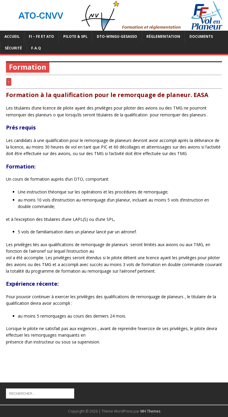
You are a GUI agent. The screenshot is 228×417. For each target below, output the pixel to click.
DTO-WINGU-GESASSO (117, 36)
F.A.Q (36, 48)
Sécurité (13, 48)
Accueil (12, 36)
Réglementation (163, 36)
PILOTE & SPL (75, 36)
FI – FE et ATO (41, 36)
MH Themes (150, 411)
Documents (201, 36)
